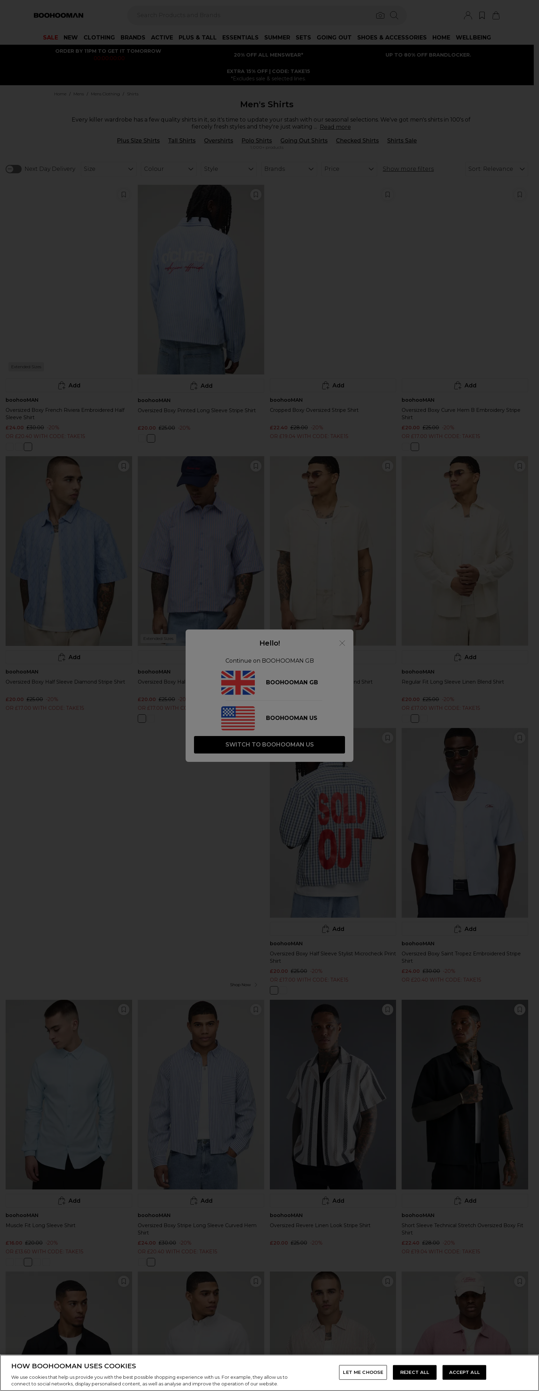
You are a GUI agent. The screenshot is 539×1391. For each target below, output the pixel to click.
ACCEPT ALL (464, 1372)
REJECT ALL (414, 1372)
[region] (269, 1373)
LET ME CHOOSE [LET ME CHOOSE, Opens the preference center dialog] (363, 1372)
